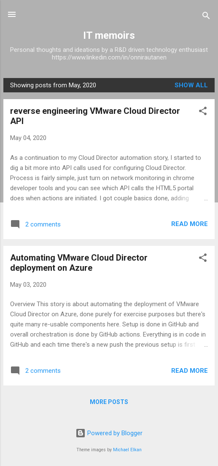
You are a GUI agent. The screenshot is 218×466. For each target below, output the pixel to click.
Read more (189, 224)
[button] (203, 112)
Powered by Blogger (109, 433)
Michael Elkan (127, 450)
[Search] (206, 17)
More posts (109, 402)
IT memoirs (109, 35)
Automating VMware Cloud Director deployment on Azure (79, 263)
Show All (191, 85)
